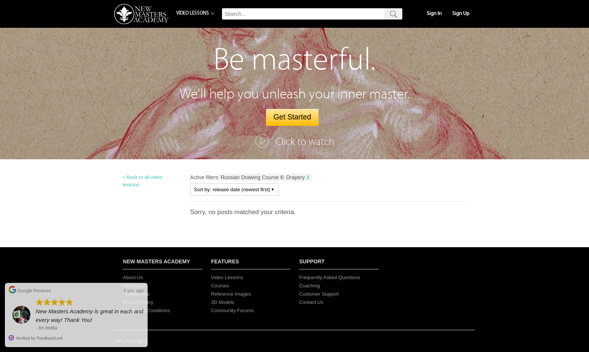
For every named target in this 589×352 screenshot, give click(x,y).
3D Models (222, 302)
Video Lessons (227, 277)
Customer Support (319, 294)
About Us (133, 277)
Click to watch (304, 142)
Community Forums (232, 310)
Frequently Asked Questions (329, 277)
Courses (220, 286)
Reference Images (231, 294)
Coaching (309, 286)
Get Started (292, 117)
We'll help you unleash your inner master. (295, 94)
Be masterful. (294, 60)
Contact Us (311, 302)
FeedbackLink (49, 338)
